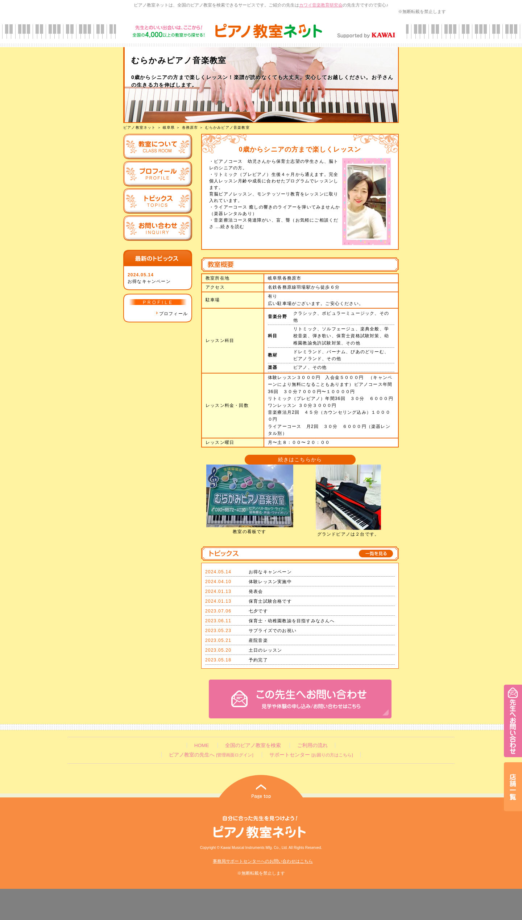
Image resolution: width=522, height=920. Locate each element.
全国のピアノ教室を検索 (253, 745)
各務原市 (190, 127)
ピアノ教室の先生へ (211, 755)
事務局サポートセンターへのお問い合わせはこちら (263, 861)
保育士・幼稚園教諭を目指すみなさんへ (292, 620)
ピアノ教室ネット (139, 127)
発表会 (256, 591)
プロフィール (172, 313)
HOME (201, 745)
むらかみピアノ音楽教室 (227, 127)
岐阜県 (169, 127)
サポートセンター (311, 755)
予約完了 (258, 660)
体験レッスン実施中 (270, 581)
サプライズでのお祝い (273, 630)
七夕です (258, 611)
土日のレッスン (265, 650)
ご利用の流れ (312, 745)
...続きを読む (229, 226)
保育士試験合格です (270, 601)
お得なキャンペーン (149, 281)
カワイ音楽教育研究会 (321, 5)
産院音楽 (258, 640)
